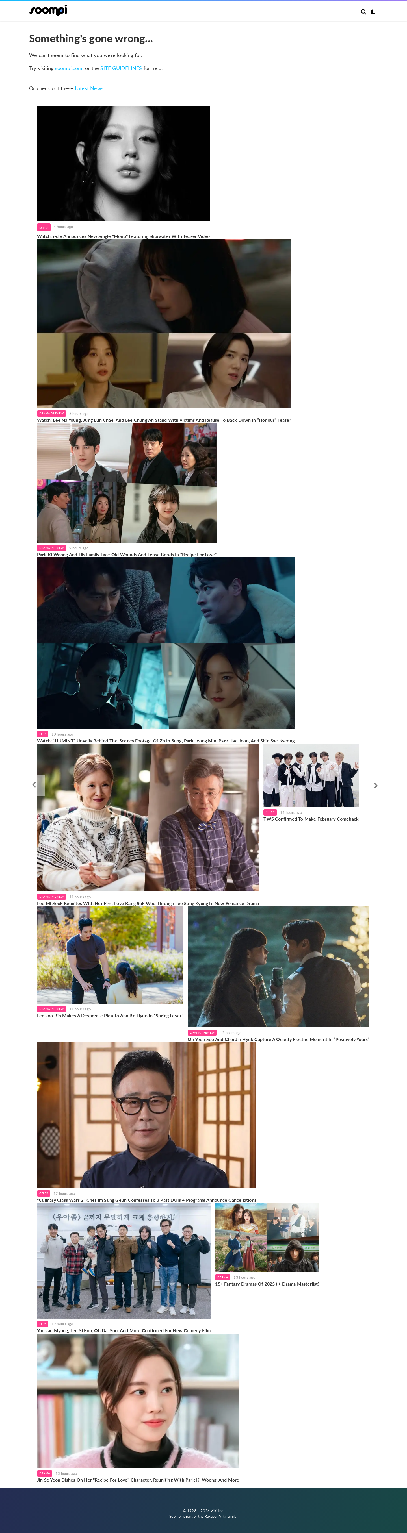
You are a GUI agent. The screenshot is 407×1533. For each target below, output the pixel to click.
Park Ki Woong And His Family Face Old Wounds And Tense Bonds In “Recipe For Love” (127, 554)
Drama (222, 1277)
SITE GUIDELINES (121, 68)
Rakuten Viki (215, 1516)
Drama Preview (51, 413)
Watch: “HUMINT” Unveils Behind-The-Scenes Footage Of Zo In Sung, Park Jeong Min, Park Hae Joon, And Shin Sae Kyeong (166, 740)
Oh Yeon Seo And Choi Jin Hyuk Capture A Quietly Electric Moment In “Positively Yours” (278, 1039)
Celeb (43, 1193)
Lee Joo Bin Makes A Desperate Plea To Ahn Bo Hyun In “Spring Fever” (110, 1015)
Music (43, 228)
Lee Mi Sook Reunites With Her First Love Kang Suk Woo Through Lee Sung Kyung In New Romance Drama (148, 903)
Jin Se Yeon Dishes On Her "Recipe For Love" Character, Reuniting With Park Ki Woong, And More (138, 1479)
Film (42, 734)
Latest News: (90, 88)
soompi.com (69, 68)
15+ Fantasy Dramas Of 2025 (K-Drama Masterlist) (267, 1283)
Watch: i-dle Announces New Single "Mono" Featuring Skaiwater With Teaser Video (123, 236)
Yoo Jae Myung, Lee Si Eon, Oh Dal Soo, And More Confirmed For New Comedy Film (124, 1330)
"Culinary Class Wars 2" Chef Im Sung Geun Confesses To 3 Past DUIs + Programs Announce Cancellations (146, 1200)
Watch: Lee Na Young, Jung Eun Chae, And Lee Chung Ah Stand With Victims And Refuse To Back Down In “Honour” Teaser (164, 420)
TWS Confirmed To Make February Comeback (311, 818)
